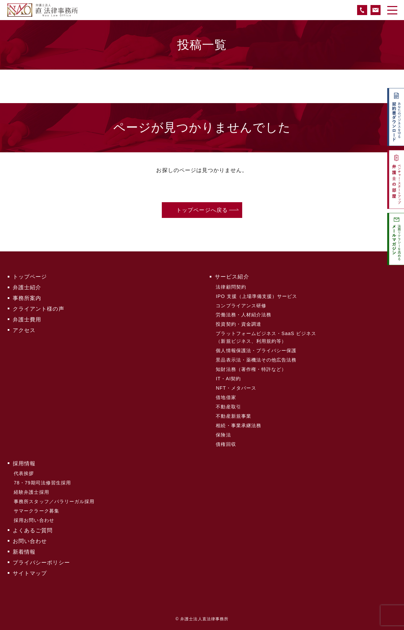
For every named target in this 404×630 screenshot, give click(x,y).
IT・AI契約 (228, 378)
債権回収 (226, 444)
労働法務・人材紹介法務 (243, 314)
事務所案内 (27, 298)
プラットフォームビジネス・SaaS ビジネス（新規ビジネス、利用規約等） (266, 337)
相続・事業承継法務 (238, 425)
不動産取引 (228, 406)
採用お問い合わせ (34, 520)
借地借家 (226, 397)
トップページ (30, 277)
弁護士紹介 (27, 287)
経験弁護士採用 (31, 492)
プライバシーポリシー (41, 562)
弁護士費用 (27, 319)
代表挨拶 (24, 473)
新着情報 (24, 552)
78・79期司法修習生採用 (42, 482)
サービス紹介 (232, 277)
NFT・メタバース (236, 388)
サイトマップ (30, 573)
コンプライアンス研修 (241, 305)
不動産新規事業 (233, 416)
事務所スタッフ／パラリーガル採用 (54, 501)
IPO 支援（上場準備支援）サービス (256, 296)
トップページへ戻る (202, 210)
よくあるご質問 (33, 530)
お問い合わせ (30, 541)
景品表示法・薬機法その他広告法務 (256, 360)
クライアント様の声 (38, 309)
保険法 (223, 435)
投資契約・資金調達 (238, 324)
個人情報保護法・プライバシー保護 (256, 350)
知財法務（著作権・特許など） (251, 369)
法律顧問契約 (231, 287)
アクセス (24, 330)
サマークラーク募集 (36, 511)
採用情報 (24, 463)
